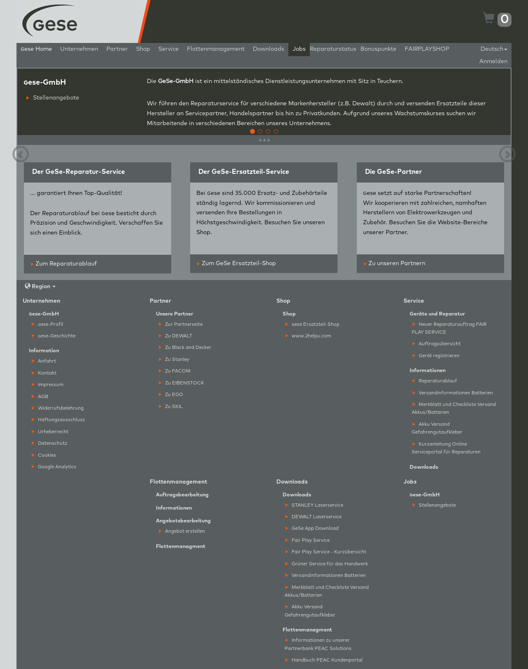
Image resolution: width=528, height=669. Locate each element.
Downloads (268, 49)
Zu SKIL (171, 406)
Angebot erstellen (182, 531)
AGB (40, 396)
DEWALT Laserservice (313, 517)
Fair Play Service (307, 540)
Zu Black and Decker (185, 347)
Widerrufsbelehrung (58, 408)
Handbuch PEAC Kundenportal (324, 660)
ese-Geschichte (53, 336)
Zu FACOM (175, 371)
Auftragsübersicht (436, 344)
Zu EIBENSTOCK (181, 383)
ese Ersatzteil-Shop (312, 324)
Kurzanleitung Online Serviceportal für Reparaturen (446, 448)
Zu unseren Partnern (394, 263)
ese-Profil (47, 324)
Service (168, 49)
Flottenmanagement (216, 49)
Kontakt (44, 373)
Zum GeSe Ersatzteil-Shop (236, 263)
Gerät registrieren (436, 355)
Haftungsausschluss (58, 420)
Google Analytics (54, 467)
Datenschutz (49, 443)
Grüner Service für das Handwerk (326, 564)
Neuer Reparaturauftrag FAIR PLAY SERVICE (449, 328)
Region (40, 286)
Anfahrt (44, 361)
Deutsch (494, 49)
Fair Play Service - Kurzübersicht (325, 552)
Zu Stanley (174, 359)
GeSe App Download (312, 528)
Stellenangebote (52, 98)
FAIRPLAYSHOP (427, 49)
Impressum (48, 384)
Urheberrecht (50, 431)
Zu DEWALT (175, 336)
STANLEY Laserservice (314, 505)
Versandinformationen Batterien (452, 393)
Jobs (299, 49)
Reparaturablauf (434, 381)
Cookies (44, 455)
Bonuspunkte (378, 49)
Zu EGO (171, 394)
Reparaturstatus (333, 49)
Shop (143, 49)
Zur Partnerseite (181, 324)
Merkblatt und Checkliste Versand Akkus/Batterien (454, 408)
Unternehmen (79, 49)
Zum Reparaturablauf (64, 264)
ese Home (36, 49)
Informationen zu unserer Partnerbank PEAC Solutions (318, 644)
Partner (117, 49)
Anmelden (493, 61)
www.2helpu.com (308, 336)
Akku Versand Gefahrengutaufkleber (437, 428)
